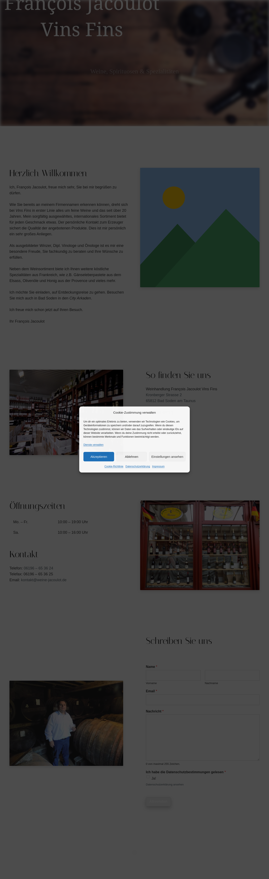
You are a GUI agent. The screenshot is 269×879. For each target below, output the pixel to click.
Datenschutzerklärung (137, 466)
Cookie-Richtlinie (113, 466)
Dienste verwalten (93, 444)
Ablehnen (131, 456)
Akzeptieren (98, 456)
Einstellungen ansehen (167, 456)
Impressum (158, 466)
